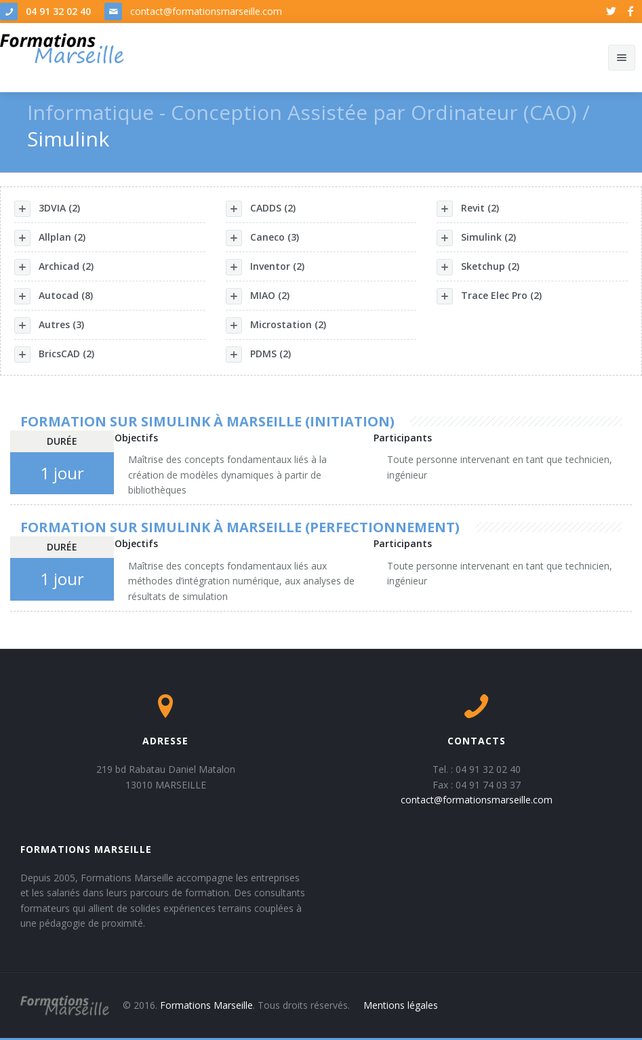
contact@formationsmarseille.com (206, 11)
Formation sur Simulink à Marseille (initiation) (207, 421)
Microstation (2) (276, 325)
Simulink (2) (476, 238)
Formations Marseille (206, 1005)
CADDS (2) (261, 209)
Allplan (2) (49, 238)
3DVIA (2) (47, 209)
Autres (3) (49, 325)
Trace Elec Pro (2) (489, 296)
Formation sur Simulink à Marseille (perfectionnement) (240, 527)
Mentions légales (400, 1005)
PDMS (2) (258, 354)
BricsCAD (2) (54, 354)
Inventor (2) (265, 267)
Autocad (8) (53, 296)
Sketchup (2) (478, 267)
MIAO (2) (257, 296)
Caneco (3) (262, 238)
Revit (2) (468, 209)
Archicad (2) (54, 267)
